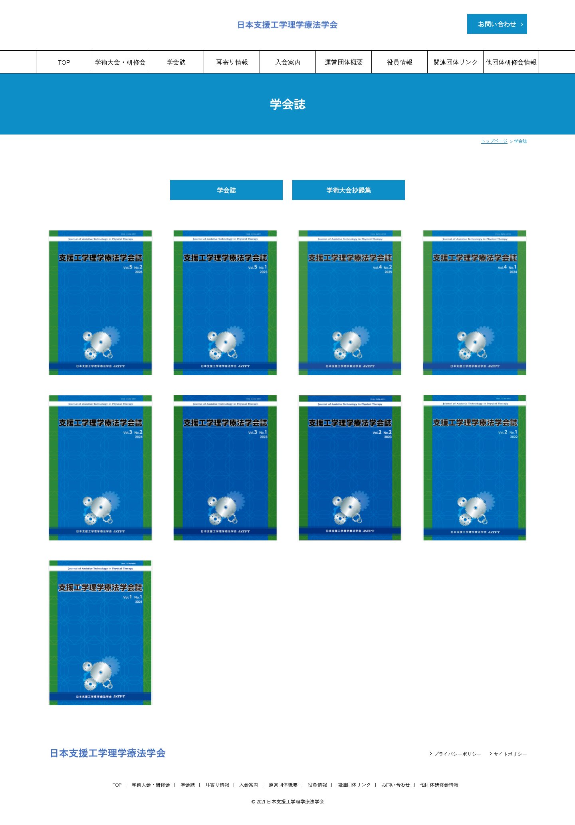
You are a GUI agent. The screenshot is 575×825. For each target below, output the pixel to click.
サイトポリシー (510, 753)
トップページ (494, 141)
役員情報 (399, 62)
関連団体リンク (455, 62)
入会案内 (288, 62)
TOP (64, 62)
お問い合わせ (497, 24)
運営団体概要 (344, 62)
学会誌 (176, 62)
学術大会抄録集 (348, 190)
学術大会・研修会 (120, 62)
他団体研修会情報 (511, 62)
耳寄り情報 (232, 62)
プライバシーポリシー (458, 753)
